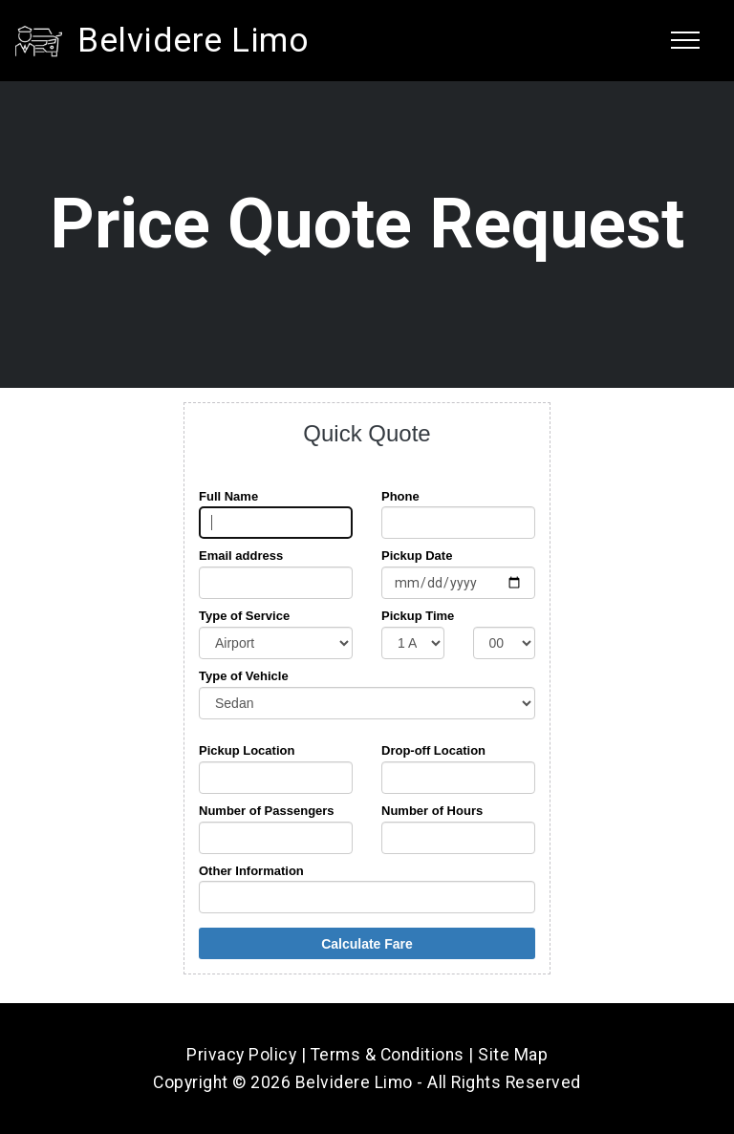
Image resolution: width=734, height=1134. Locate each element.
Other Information (251, 871)
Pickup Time (417, 616)
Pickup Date (416, 555)
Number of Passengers (267, 810)
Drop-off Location (433, 750)
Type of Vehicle (244, 676)
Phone (400, 496)
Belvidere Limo (193, 40)
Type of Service (244, 616)
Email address (241, 555)
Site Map (513, 1054)
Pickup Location (246, 750)
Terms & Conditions (387, 1054)
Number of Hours (432, 810)
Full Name (228, 496)
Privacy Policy (241, 1054)
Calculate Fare (367, 944)
